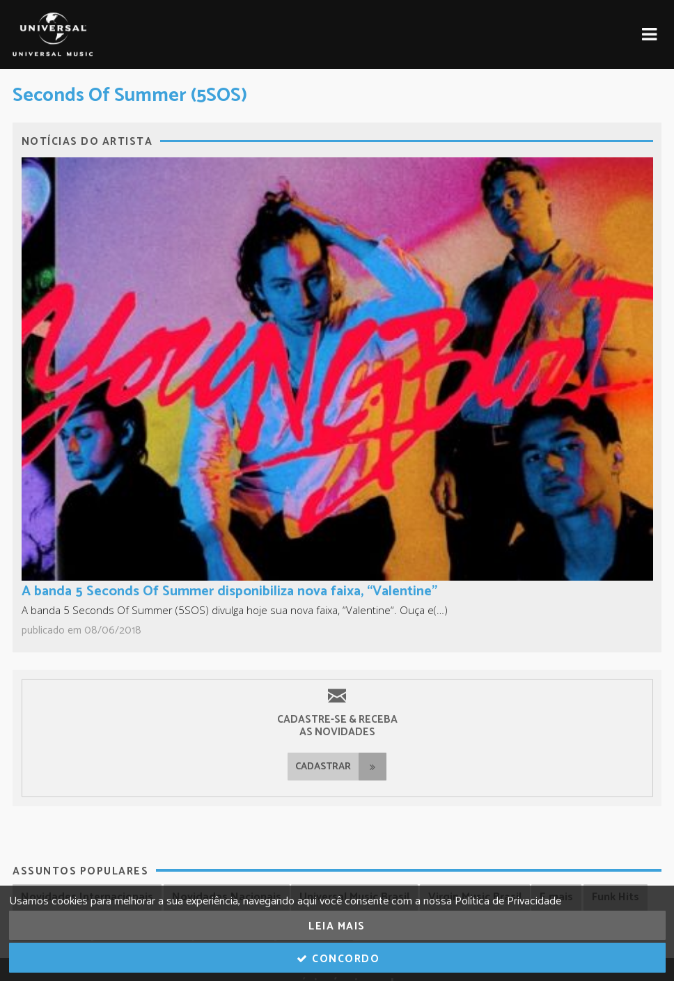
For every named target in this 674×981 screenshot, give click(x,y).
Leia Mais (337, 926)
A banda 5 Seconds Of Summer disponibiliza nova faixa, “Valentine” (229, 591)
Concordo (337, 959)
